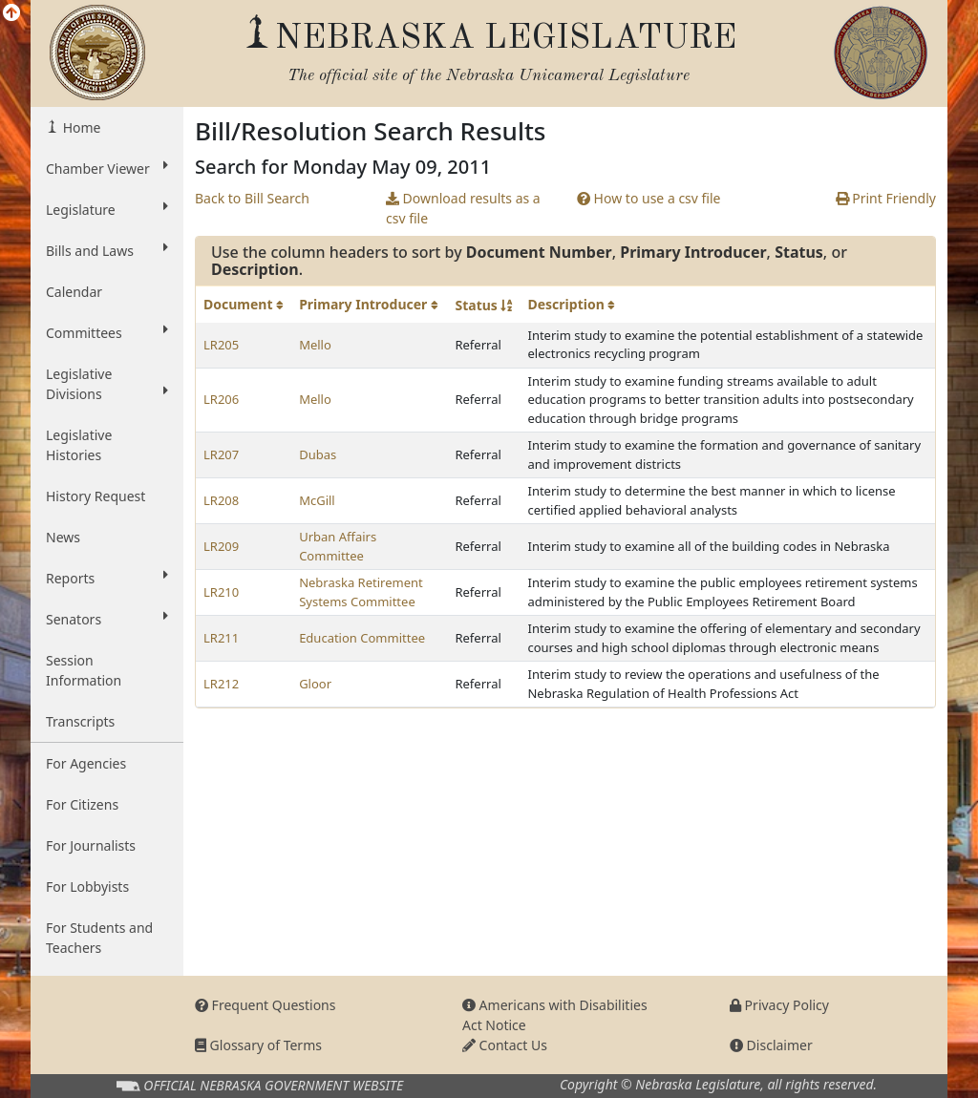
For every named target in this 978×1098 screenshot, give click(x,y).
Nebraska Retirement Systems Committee (361, 592)
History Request (95, 496)
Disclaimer (771, 1045)
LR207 (221, 454)
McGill (317, 500)
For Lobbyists (87, 886)
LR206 (221, 399)
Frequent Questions (265, 1005)
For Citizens (82, 804)
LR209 (221, 546)
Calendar (74, 292)
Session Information (83, 670)
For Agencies (86, 763)
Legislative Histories (79, 445)
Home (79, 127)
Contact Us (504, 1045)
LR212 (221, 683)
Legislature (107, 209)
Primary (368, 304)
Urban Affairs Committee (337, 546)
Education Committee (362, 637)
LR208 (221, 500)
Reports (107, 577)
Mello (315, 344)
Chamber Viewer (107, 168)
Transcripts (80, 721)
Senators (107, 618)
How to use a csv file (649, 198)
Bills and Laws (107, 250)
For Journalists (91, 845)
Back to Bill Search (252, 198)
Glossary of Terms (258, 1045)
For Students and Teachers (99, 938)
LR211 (221, 637)
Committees (107, 332)
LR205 (221, 344)
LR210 (221, 592)
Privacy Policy (779, 1005)
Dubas (317, 454)
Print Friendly (886, 198)
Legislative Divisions (107, 384)
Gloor (315, 683)
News (63, 537)
